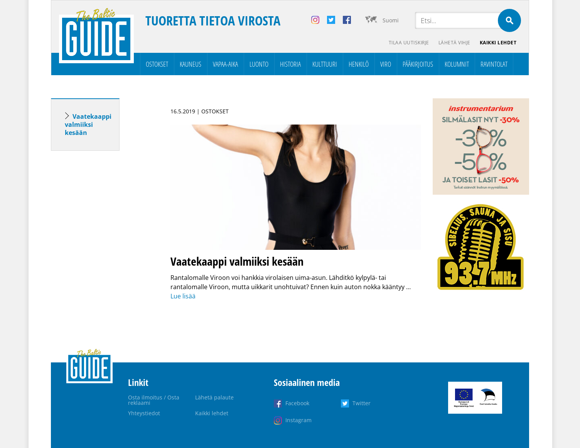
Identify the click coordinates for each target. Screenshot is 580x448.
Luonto (259, 64)
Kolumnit (457, 64)
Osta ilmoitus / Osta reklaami (153, 400)
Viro (385, 64)
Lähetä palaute (214, 397)
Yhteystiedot (144, 413)
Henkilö (359, 64)
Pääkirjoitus (418, 64)
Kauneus (190, 64)
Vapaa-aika (225, 64)
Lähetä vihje (454, 42)
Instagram (298, 420)
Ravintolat (494, 64)
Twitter (361, 403)
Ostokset (157, 64)
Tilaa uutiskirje (409, 42)
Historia (290, 64)
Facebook (297, 403)
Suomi (391, 20)
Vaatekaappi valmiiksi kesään (88, 124)
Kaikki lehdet (498, 42)
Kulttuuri (324, 64)
